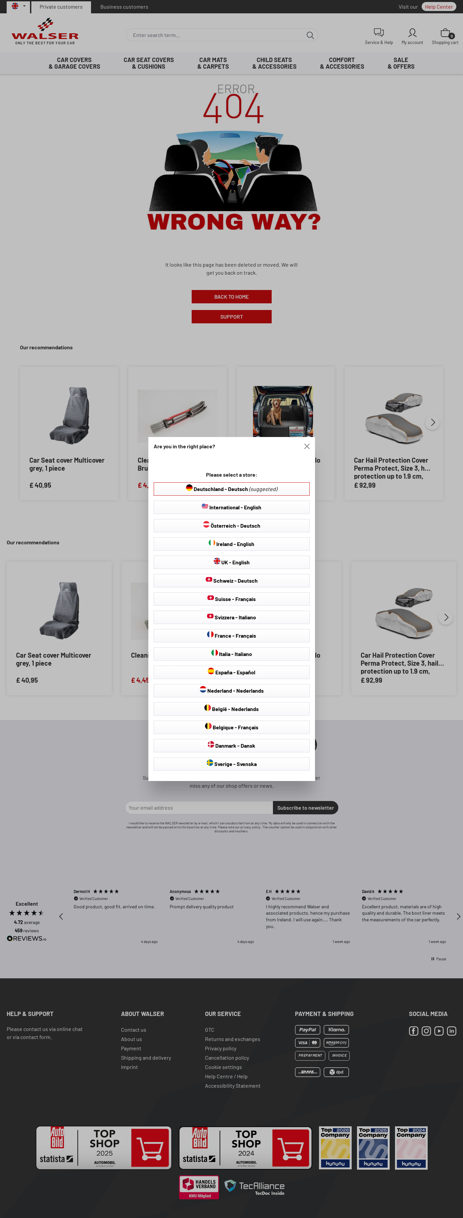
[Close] (307, 446)
